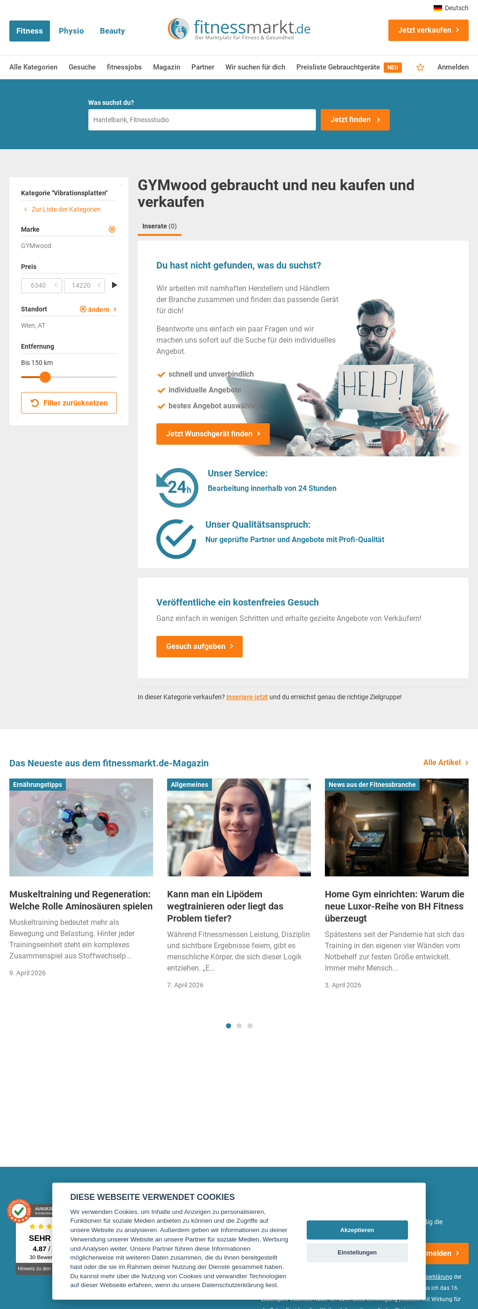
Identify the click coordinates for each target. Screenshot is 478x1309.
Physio (71, 30)
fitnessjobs (124, 67)
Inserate (159, 226)
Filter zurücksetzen (69, 403)
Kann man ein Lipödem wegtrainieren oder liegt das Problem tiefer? (225, 906)
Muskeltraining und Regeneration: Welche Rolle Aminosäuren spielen (81, 900)
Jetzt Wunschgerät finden (209, 433)
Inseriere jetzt (247, 697)
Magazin (166, 67)
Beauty (112, 30)
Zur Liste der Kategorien (61, 209)
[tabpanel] (81, 881)
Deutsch (451, 8)
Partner (202, 67)
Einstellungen (357, 1252)
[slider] (45, 377)
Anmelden (453, 67)
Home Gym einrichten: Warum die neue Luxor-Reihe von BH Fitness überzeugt (394, 906)
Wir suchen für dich (255, 67)
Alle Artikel (442, 762)
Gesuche (82, 67)
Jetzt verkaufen (424, 30)
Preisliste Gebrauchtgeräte (349, 67)
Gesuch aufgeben (195, 646)
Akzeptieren (357, 1229)
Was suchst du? (111, 102)
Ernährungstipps (37, 784)
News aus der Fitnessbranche (372, 784)
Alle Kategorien (33, 67)
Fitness (29, 30)
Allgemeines (189, 784)
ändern (98, 309)
